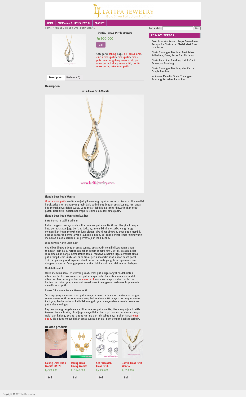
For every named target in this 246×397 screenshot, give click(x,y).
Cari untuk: (155, 28)
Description (55, 77)
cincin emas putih (106, 57)
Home (50, 23)
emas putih (124, 57)
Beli (101, 44)
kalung (58, 27)
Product (99, 23)
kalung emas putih (120, 63)
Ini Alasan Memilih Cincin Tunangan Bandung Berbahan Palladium (172, 78)
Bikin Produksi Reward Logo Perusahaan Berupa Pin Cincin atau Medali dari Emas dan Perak (175, 44)
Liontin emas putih (55, 201)
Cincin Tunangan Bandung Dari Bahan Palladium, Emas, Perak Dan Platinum (173, 54)
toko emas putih (119, 66)
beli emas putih (132, 54)
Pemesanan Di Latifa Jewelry (74, 23)
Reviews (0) (73, 77)
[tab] (56, 77)
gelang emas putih (122, 60)
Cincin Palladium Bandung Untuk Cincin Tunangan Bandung (174, 62)
